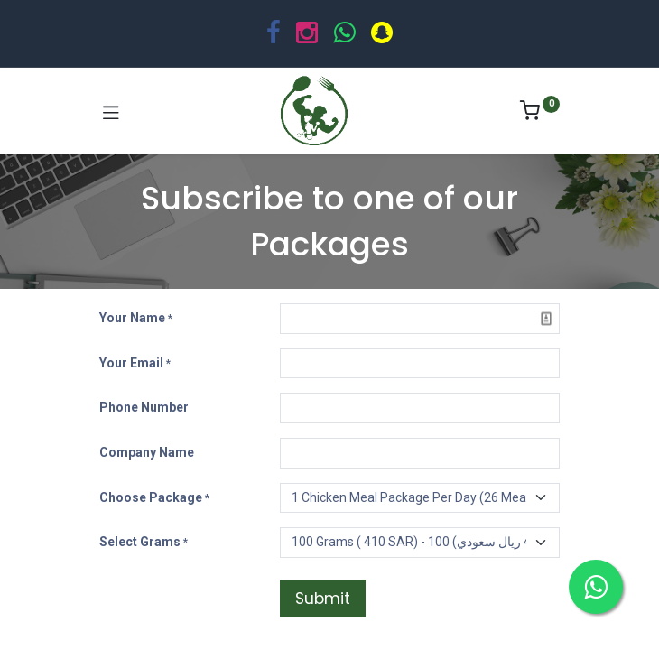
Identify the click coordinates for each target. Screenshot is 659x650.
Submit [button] (322, 598)
